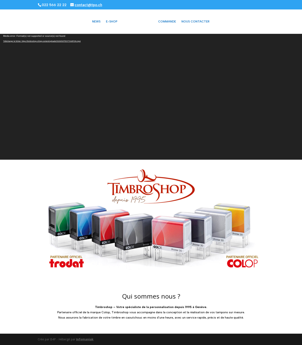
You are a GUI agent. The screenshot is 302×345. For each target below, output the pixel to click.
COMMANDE (167, 21)
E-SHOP (111, 21)
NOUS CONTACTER (195, 21)
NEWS (96, 21)
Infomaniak (85, 339)
